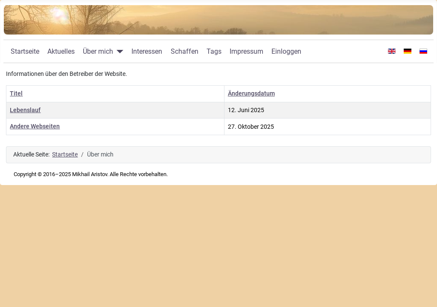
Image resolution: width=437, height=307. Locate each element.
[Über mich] (118, 51)
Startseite (25, 51)
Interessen (146, 51)
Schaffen (184, 51)
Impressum (246, 51)
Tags (214, 51)
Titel (16, 93)
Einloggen (286, 51)
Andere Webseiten (35, 126)
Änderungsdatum (251, 93)
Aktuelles (61, 51)
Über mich (98, 51)
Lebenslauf (25, 110)
